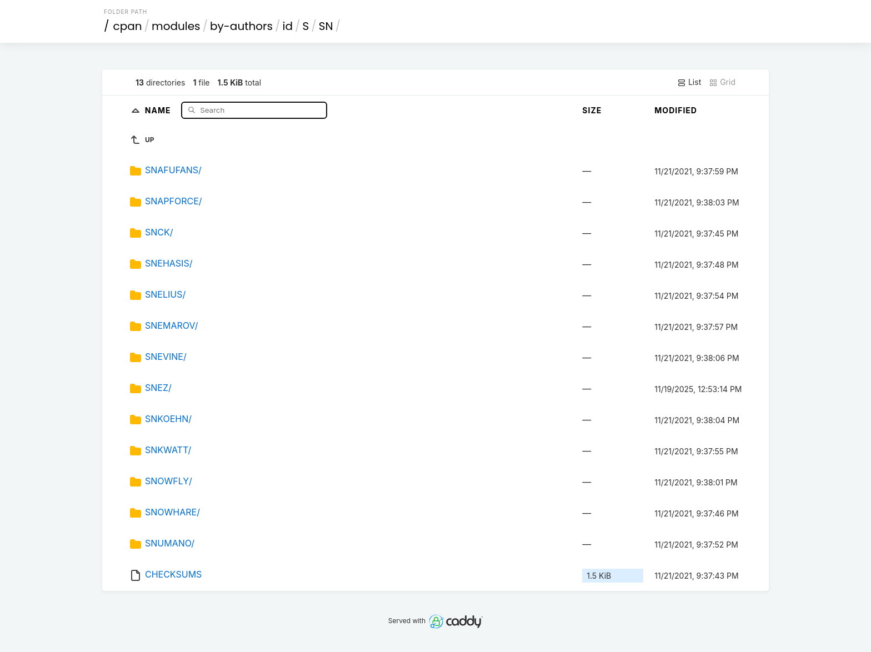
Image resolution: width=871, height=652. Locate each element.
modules (176, 26)
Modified (675, 110)
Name (159, 109)
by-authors (241, 26)
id (288, 26)
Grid (722, 82)
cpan (127, 26)
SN (326, 26)
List (689, 82)
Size (592, 110)
